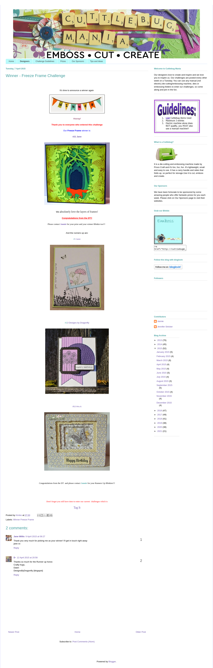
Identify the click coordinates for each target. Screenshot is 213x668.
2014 (160, 345)
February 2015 (164, 357)
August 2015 (163, 382)
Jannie (84, 483)
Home (11, 61)
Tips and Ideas (96, 61)
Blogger (112, 661)
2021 (160, 432)
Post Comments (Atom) (83, 641)
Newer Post (13, 632)
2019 (160, 424)
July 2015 (161, 378)
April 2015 (162, 365)
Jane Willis (19, 536)
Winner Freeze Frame (23, 519)
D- (15, 557)
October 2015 (163, 393)
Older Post (141, 632)
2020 (160, 428)
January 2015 (163, 353)
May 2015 (162, 369)
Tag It (77, 507)
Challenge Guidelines (45, 61)
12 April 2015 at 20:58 (27, 557)
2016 (160, 411)
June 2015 (162, 374)
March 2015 (162, 361)
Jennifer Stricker (165, 327)
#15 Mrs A (77, 406)
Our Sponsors (78, 61)
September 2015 (164, 386)
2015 (160, 349)
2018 (160, 419)
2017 (160, 415)
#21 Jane (77, 136)
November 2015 (164, 397)
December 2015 (164, 403)
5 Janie (77, 239)
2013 (160, 341)
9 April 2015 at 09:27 (35, 536)
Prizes (63, 61)
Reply (16, 548)
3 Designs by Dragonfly (77, 322)
